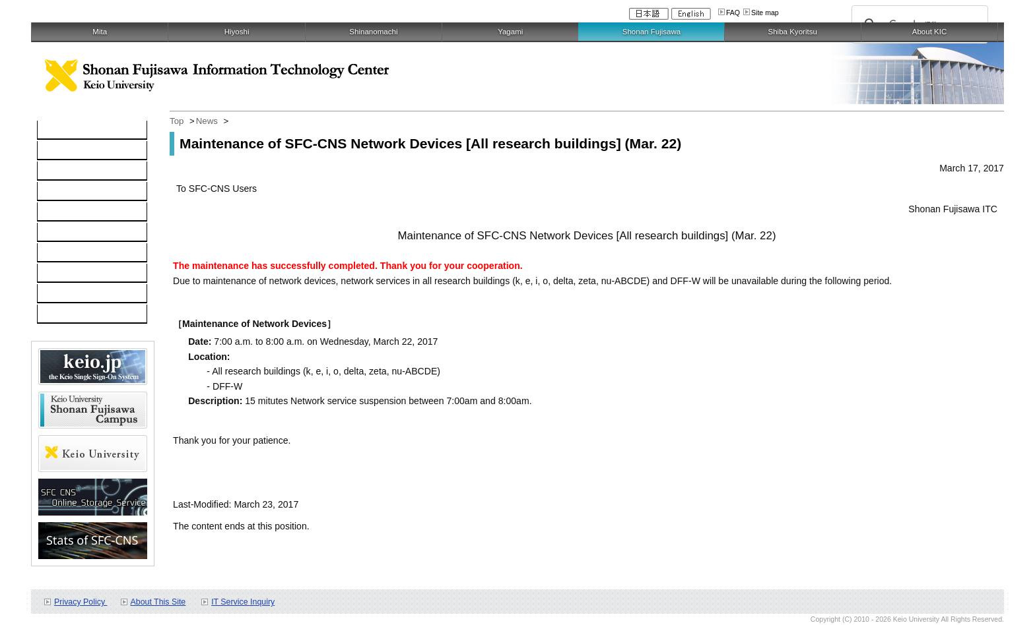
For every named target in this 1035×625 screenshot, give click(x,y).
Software (62, 192)
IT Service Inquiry (243, 602)
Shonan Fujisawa (651, 32)
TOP (53, 130)
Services (62, 253)
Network (61, 171)
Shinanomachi (373, 32)
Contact (60, 294)
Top (177, 121)
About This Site (158, 602)
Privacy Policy (80, 602)
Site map (765, 12)
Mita (99, 32)
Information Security (85, 232)
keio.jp (57, 212)
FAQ (733, 12)
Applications (69, 273)
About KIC (929, 32)
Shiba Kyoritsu (792, 32)
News (207, 121)
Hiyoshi (237, 32)
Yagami (510, 32)
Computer (64, 151)
